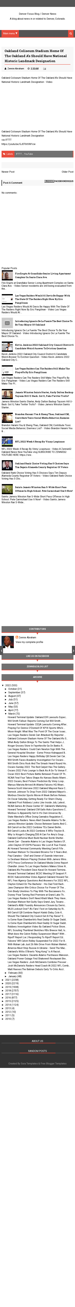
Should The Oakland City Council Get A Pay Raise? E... (36, 916)
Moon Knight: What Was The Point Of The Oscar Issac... (37, 731)
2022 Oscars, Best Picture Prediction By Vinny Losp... (36, 781)
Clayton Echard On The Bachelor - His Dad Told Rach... (36, 884)
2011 (8, 1015)
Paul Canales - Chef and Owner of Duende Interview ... (36, 855)
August (12, 696)
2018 (8, 990)
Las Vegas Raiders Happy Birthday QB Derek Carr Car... (37, 756)
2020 (8, 983)
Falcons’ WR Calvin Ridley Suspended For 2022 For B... (37, 941)
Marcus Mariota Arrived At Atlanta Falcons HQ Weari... (36, 784)
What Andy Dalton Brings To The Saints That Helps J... (36, 742)
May (11, 706)
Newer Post (8, 171)
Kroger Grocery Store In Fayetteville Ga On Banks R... (36, 745)
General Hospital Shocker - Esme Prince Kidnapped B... (37, 752)
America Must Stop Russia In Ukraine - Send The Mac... (37, 948)
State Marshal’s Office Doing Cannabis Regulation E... (36, 816)
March (12, 713)
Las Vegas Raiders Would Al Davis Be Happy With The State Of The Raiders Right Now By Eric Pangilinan (42, 299)
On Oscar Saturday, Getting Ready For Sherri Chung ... (36, 799)
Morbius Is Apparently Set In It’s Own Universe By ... (35, 813)
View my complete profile (29, 642)
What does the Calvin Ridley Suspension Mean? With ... (37, 933)
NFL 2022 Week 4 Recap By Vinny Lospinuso (40, 441)
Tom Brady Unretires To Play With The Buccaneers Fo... (37, 891)
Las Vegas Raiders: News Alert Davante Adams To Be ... (37, 820)
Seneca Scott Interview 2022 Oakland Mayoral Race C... (37, 788)
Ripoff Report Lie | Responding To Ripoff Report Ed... (36, 937)
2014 (8, 1004)
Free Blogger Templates (54, 1063)
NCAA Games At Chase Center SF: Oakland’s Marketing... (38, 806)
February (13, 972)
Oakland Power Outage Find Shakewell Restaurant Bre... (37, 958)
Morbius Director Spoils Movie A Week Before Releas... (37, 795)
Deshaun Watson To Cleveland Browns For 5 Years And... (38, 852)
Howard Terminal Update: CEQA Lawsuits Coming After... (38, 724)
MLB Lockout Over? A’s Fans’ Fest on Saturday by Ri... (36, 909)
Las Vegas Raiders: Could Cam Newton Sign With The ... (37, 749)
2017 (8, 994)
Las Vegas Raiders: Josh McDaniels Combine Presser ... (38, 962)
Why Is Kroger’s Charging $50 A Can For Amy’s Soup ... (36, 834)
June (11, 703)
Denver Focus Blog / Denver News (37, 13)
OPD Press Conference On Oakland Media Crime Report (38, 862)
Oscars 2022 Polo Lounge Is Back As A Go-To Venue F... (38, 770)
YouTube (28, 154)
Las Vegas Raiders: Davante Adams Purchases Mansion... (38, 955)
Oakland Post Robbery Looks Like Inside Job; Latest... (37, 802)
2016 (8, 997)
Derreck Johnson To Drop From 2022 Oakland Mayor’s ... (38, 791)
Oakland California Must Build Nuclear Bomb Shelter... (36, 838)
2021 (8, 980)
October (13, 688)
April (11, 710)
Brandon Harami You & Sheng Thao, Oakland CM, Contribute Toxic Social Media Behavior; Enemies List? (42, 418)
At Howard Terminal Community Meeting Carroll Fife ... (36, 848)
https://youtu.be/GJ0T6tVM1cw (19, 144)
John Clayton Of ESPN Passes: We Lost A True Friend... (37, 845)
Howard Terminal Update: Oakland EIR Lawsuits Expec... (37, 717)
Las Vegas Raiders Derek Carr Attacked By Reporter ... (37, 735)
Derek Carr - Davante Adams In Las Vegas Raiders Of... (37, 841)
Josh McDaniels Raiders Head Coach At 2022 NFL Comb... (39, 965)
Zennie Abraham (27, 637)
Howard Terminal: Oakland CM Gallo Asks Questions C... (37, 809)
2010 (8, 1019)
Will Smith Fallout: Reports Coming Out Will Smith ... (35, 720)
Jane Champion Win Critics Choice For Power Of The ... (37, 887)
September (14, 692)
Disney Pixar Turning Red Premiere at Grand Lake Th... (36, 894)
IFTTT (8, 140)
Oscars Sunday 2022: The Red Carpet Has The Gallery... (37, 767)
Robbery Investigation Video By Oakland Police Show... (37, 926)
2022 (8, 685)
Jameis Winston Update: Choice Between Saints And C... (38, 823)
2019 (8, 987)
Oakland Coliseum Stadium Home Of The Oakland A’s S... (38, 738)
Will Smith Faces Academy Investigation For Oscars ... (36, 759)
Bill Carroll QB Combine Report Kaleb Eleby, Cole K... (35, 912)
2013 (8, 1008)
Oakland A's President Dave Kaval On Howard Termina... (37, 870)
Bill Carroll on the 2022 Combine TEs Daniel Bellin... (35, 827)
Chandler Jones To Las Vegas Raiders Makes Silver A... (37, 866)
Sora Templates (29, 1063)
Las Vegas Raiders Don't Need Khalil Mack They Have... (37, 898)
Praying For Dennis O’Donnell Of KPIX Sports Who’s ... (36, 728)
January (12, 976)
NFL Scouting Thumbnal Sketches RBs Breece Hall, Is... (37, 930)
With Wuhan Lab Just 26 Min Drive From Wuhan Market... (38, 944)
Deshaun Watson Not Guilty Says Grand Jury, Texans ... (36, 902)
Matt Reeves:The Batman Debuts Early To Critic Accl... (36, 969)
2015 (8, 1001)
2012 (8, 1011)
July (10, 699)
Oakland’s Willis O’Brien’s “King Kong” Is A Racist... (34, 951)
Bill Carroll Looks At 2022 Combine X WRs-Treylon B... (36, 831)
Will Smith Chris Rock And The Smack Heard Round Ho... (37, 763)
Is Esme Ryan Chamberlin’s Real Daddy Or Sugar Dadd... (37, 919)
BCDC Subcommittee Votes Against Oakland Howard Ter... (38, 877)
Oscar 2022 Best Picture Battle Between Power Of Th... (37, 774)
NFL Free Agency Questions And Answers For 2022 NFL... (39, 880)
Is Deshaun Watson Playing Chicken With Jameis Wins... (38, 859)
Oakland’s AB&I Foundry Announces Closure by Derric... (37, 905)
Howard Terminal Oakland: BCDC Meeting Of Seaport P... (37, 873)
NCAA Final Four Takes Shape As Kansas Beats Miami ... (38, 777)
